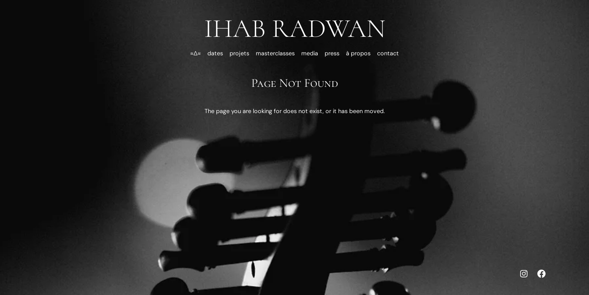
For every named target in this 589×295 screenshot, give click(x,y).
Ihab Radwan (294, 28)
